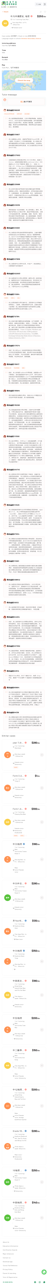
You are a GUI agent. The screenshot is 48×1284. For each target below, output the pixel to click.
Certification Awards (10, 1250)
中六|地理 (17, 844)
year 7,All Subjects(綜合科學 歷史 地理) (18, 742)
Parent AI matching (9, 1273)
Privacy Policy (8, 1269)
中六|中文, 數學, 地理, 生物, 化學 (18, 883)
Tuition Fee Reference (10, 1265)
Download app (8, 1261)
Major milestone (8, 1254)
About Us (6, 1242)
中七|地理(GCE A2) (18, 1089)
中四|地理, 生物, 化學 (18, 1202)
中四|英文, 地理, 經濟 (18, 981)
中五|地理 (17, 1018)
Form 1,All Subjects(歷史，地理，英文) (18, 809)
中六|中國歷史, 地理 (20, 16)
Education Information (10, 1246)
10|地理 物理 (18, 1170)
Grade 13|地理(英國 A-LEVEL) (18, 1131)
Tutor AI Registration (10, 1277)
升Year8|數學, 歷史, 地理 (18, 920)
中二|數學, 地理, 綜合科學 (18, 1050)
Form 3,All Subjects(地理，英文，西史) (18, 776)
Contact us (7, 1258)
